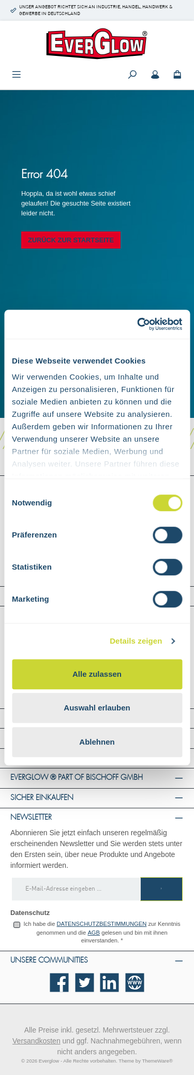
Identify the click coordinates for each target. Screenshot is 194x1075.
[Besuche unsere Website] (134, 982)
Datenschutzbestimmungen (102, 924)
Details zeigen (136, 640)
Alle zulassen (97, 674)
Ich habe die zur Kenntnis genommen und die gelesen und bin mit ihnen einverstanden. (101, 932)
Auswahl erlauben (97, 707)
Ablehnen (96, 741)
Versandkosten (36, 1041)
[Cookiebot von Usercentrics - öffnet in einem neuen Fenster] (138, 324)
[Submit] (161, 889)
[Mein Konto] (155, 75)
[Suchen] (132, 75)
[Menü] (16, 75)
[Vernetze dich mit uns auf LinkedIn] (109, 982)
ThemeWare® (157, 1061)
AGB (93, 932)
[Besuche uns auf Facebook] (59, 982)
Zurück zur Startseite (71, 240)
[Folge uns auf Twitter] (84, 982)
